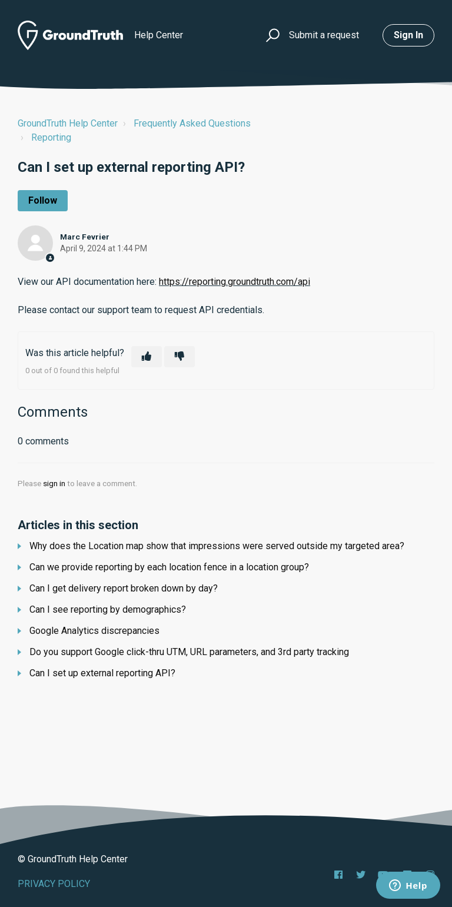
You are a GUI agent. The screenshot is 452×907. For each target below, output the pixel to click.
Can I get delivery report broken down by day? (123, 588)
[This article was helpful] (146, 356)
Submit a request (324, 35)
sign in (54, 483)
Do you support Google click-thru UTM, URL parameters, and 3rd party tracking (189, 651)
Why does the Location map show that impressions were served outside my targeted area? (216, 545)
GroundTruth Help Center (68, 123)
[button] (271, 36)
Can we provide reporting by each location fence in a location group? (169, 567)
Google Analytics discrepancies (94, 630)
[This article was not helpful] (179, 356)
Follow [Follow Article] (42, 200)
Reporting (51, 137)
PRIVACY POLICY (54, 883)
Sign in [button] (408, 35)
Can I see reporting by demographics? (107, 609)
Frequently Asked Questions (192, 123)
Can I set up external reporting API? (102, 673)
